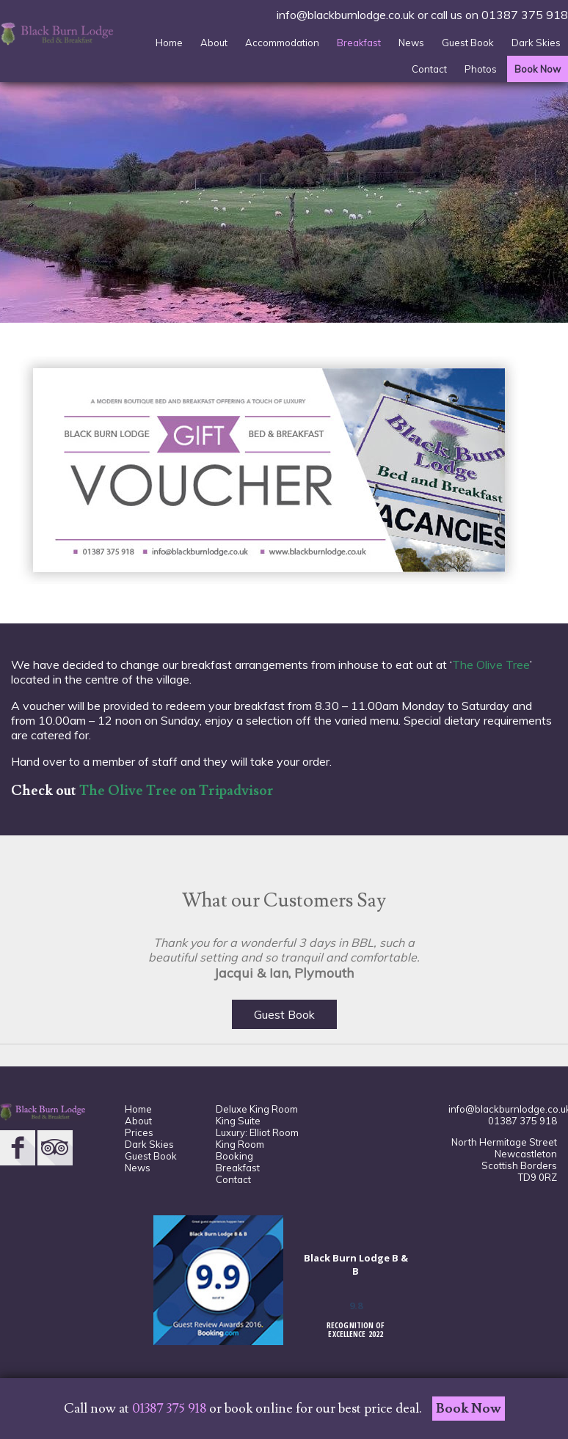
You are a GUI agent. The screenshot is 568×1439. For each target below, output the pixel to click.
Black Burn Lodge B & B (356, 1264)
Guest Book (468, 42)
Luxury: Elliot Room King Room (257, 1138)
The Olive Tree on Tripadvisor (176, 790)
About (213, 42)
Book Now (537, 69)
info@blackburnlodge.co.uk (346, 14)
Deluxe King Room (257, 1109)
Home (169, 42)
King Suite (238, 1121)
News (411, 42)
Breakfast (359, 42)
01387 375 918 (524, 14)
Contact (429, 69)
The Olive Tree (491, 664)
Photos (481, 69)
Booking (234, 1156)
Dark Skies (536, 42)
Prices (139, 1132)
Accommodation (282, 42)
